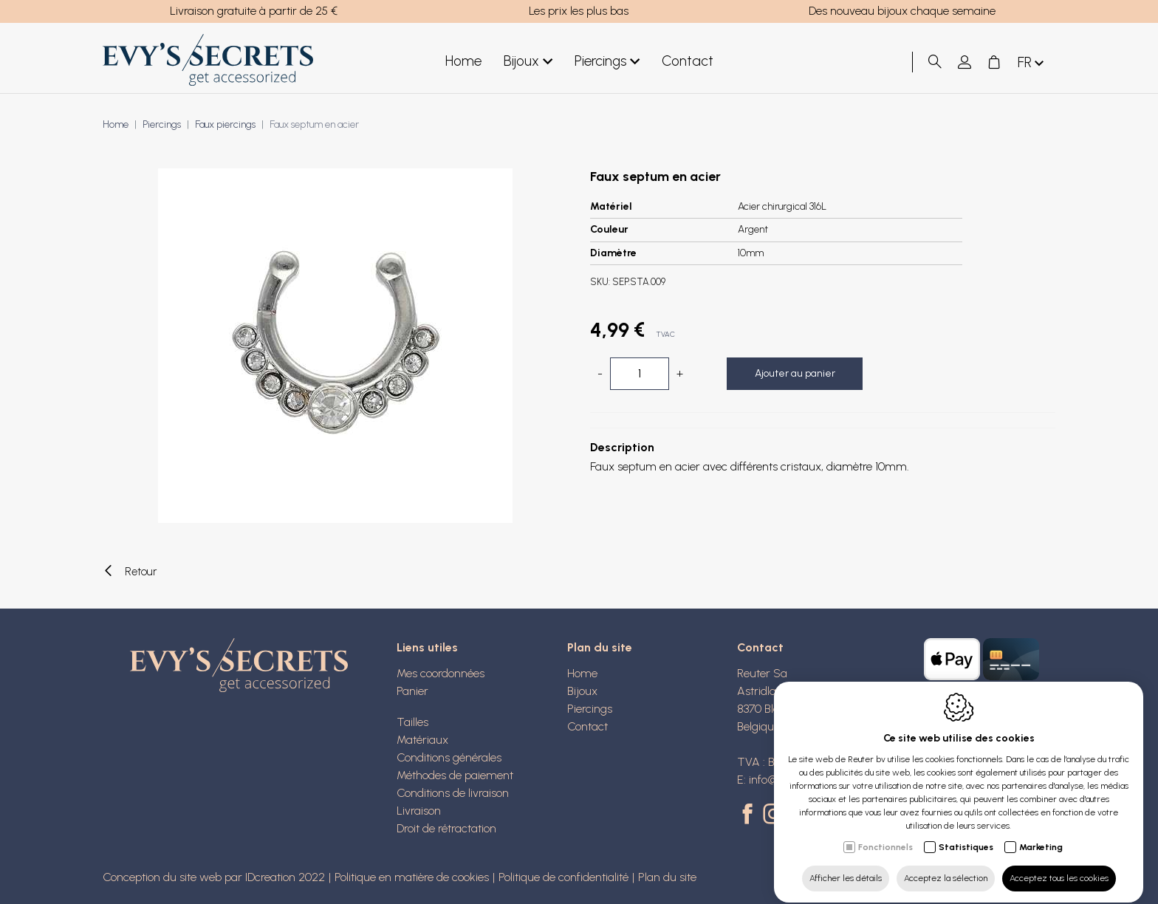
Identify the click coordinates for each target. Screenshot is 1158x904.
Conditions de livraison (453, 793)
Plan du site (599, 647)
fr (1032, 63)
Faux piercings (225, 124)
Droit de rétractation (446, 828)
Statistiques (966, 834)
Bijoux (528, 61)
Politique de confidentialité (563, 877)
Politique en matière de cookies (412, 877)
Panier (412, 691)
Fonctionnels (885, 834)
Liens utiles (427, 647)
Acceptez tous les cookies (1059, 865)
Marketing (1041, 834)
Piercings (607, 61)
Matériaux (422, 740)
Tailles (412, 722)
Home (463, 60)
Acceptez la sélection (945, 865)
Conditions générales (449, 757)
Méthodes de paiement (455, 775)
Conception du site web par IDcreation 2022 (214, 877)
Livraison (419, 811)
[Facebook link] (750, 815)
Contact (687, 60)
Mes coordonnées (440, 673)
